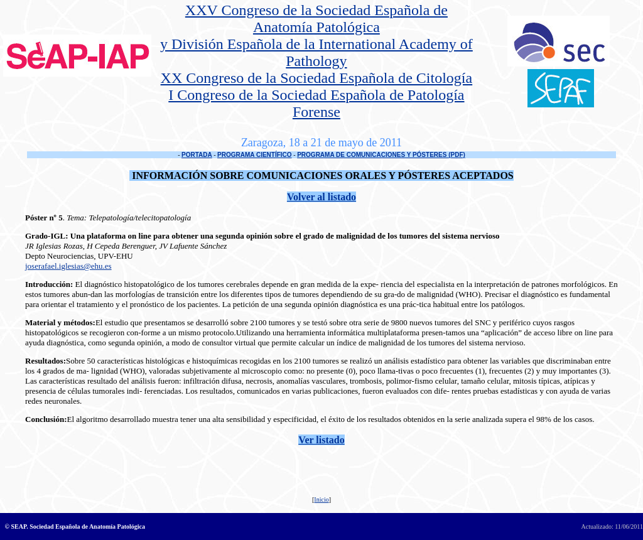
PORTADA (196, 154)
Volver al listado (321, 197)
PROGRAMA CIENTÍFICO (254, 154)
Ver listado (321, 440)
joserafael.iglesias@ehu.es (68, 266)
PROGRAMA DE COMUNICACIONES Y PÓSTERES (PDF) (381, 154)
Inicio (321, 499)
